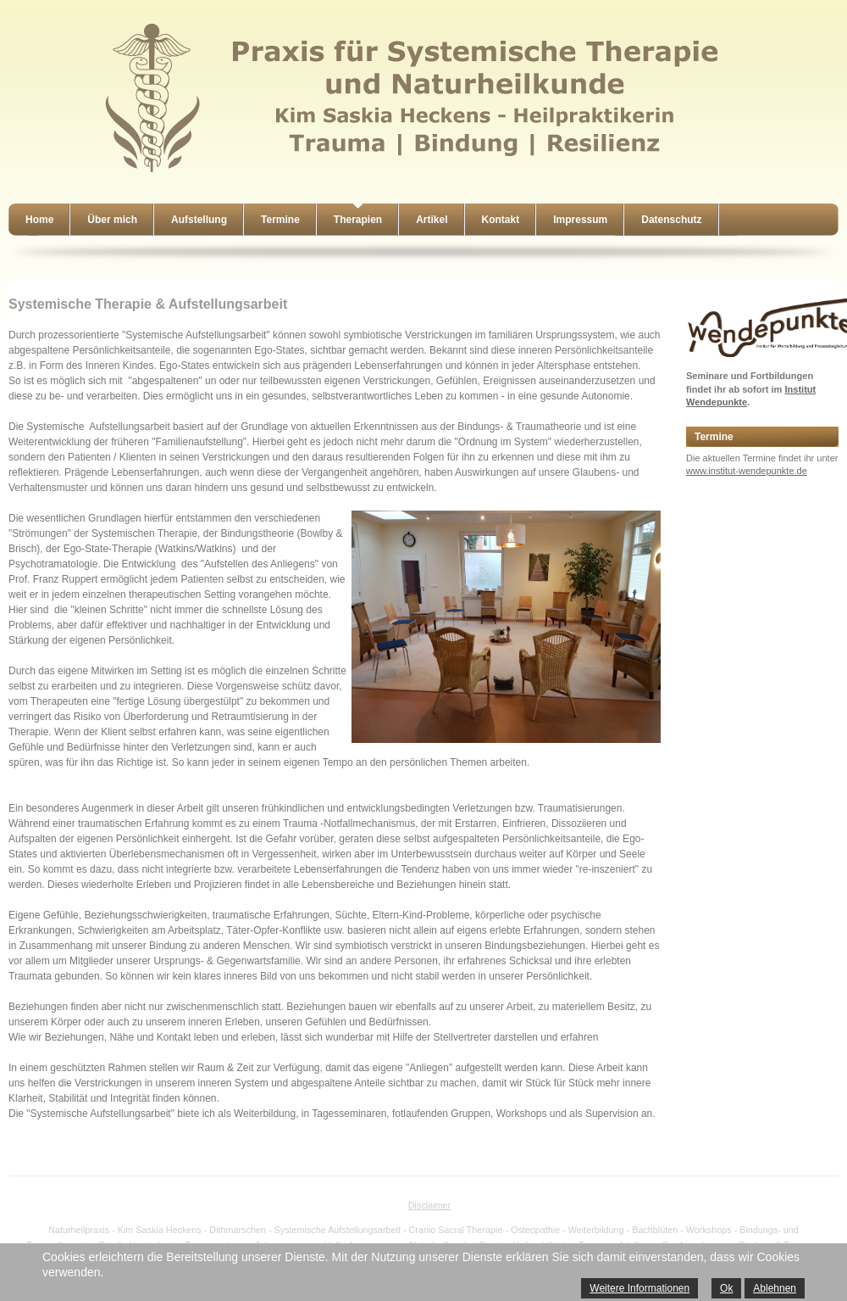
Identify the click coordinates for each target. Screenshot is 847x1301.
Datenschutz (671, 220)
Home (39, 220)
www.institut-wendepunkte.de (746, 471)
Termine (280, 220)
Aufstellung (199, 220)
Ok (726, 1288)
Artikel (431, 220)
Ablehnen (774, 1288)
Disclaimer (429, 1205)
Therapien (358, 220)
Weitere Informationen (639, 1288)
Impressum (580, 220)
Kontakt (501, 220)
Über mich (112, 220)
